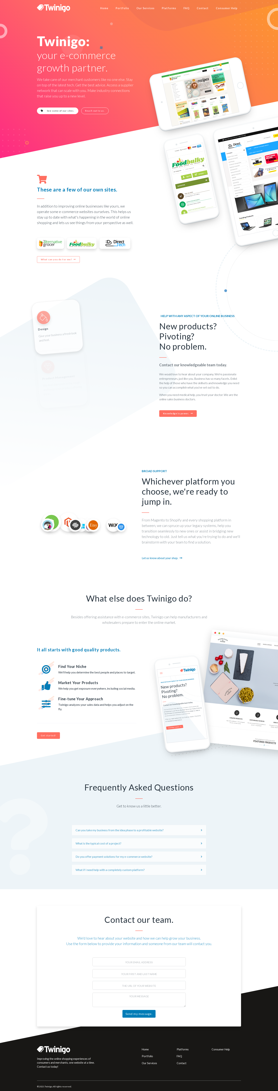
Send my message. (139, 1013)
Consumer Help (226, 8)
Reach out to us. (95, 110)
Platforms (169, 8)
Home (104, 8)
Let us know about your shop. (160, 558)
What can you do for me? (56, 259)
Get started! (48, 735)
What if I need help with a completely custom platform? (110, 882)
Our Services (145, 8)
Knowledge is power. (176, 413)
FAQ (186, 8)
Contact (202, 8)
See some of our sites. (57, 110)
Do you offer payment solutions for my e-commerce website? (114, 869)
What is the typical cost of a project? (98, 856)
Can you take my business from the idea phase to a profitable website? (120, 843)
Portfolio (122, 8)
